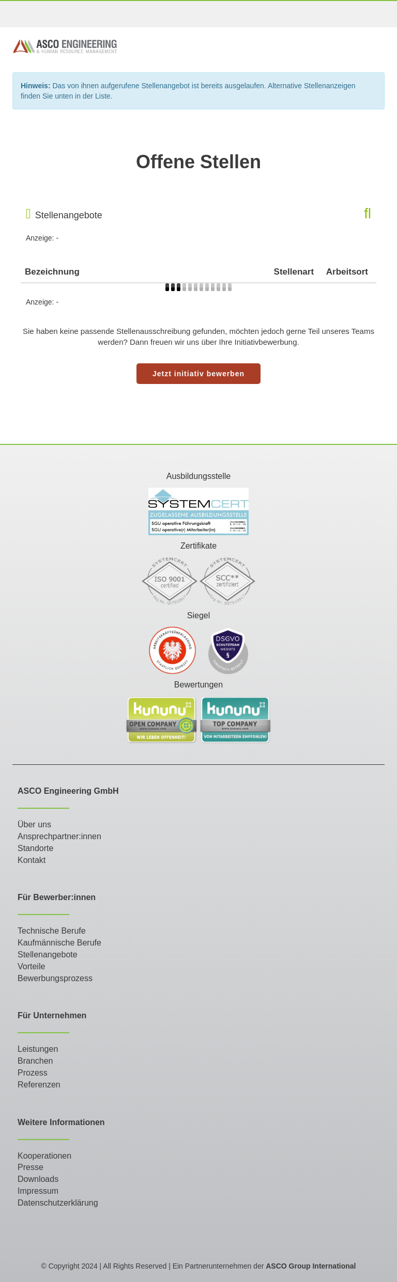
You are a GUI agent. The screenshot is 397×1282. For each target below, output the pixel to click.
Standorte (35, 848)
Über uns (34, 824)
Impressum (38, 1191)
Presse (30, 1167)
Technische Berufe (52, 930)
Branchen (35, 1060)
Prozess (33, 1072)
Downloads (38, 1179)
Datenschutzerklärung (58, 1202)
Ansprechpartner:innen (59, 836)
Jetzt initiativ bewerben (198, 374)
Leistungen (38, 1049)
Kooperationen (44, 1155)
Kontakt (31, 860)
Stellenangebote (48, 954)
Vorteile (31, 966)
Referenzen (39, 1084)
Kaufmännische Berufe (59, 942)
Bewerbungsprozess (55, 978)
